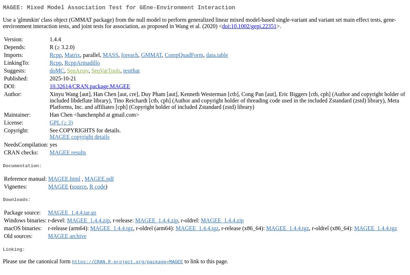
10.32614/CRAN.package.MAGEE (89, 88)
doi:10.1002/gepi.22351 (249, 28)
